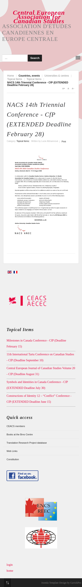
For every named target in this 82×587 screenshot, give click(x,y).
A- (73, 88)
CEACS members (16, 426)
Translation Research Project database (27, 442)
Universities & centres (56, 75)
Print (64, 141)
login (10, 564)
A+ (63, 88)
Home (10, 75)
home (10, 570)
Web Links (12, 451)
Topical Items (14, 79)
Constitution (13, 459)
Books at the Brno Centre (20, 434)
